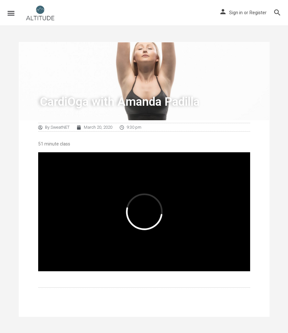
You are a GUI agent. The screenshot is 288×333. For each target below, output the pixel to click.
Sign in (236, 12)
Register (258, 12)
